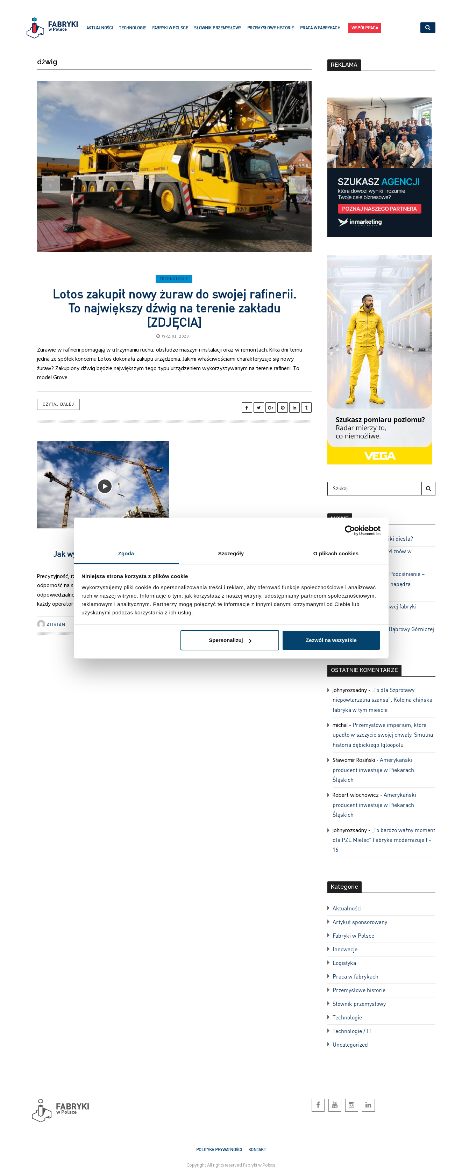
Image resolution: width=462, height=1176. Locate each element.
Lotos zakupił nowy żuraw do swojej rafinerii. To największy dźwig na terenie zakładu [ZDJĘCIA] (174, 308)
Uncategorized (350, 1044)
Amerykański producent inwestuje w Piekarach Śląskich (373, 769)
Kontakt (257, 1149)
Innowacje (345, 949)
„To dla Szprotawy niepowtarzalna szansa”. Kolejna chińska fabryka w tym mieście (382, 699)
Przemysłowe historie (270, 31)
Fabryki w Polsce (170, 31)
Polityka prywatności (219, 1149)
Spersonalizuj (230, 640)
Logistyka (344, 962)
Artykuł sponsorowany (360, 921)
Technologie (132, 31)
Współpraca (364, 29)
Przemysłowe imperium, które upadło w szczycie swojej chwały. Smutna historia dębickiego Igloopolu (383, 734)
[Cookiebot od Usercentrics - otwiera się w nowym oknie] (350, 530)
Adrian (56, 624)
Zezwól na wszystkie (331, 640)
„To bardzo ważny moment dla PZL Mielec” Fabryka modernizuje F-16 (384, 839)
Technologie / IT (352, 1030)
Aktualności (99, 31)
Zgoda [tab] (126, 553)
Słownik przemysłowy (217, 31)
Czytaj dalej (58, 404)
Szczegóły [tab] (231, 553)
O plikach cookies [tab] (335, 553)
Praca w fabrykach (320, 31)
